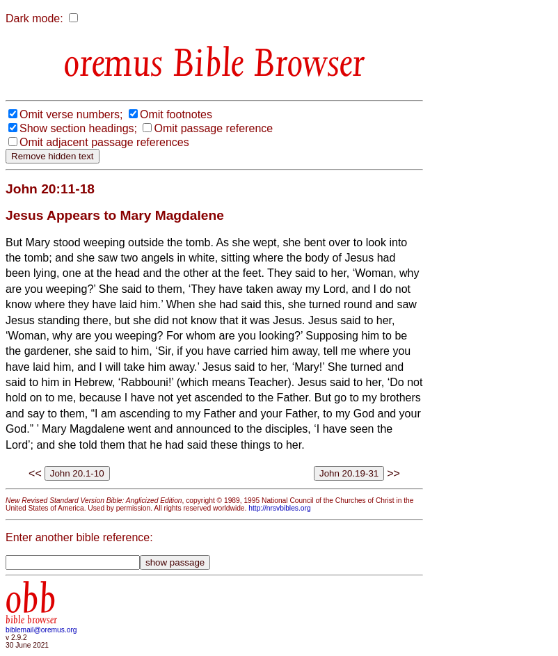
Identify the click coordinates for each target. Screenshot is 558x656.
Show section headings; (78, 128)
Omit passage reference (213, 128)
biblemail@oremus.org (41, 630)
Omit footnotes (176, 114)
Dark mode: (34, 18)
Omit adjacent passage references (104, 142)
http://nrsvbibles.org (279, 508)
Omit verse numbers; (70, 114)
